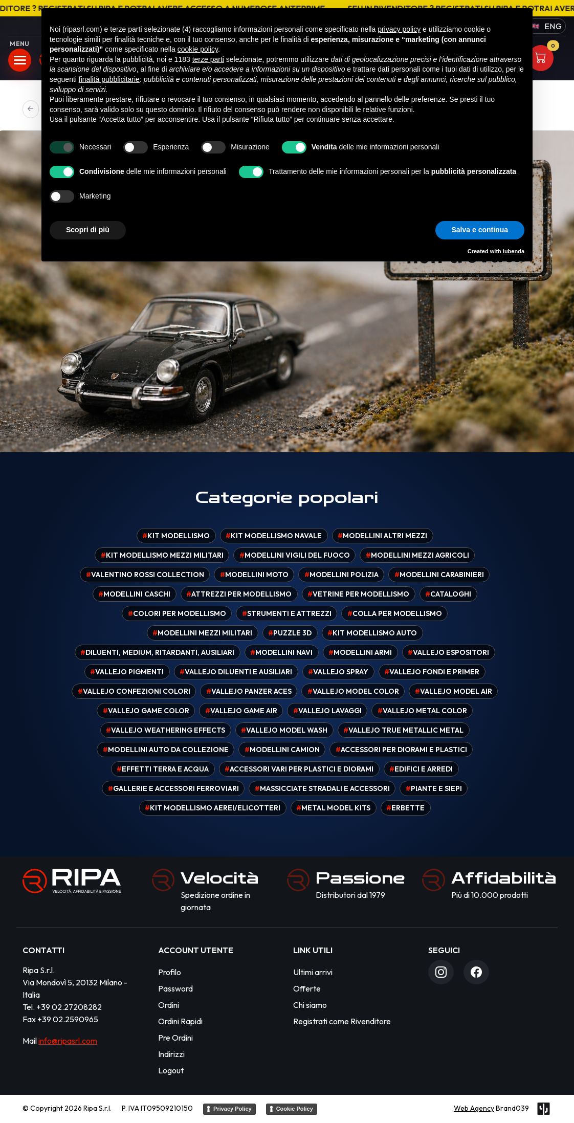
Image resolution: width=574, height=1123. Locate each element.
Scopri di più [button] (87, 230)
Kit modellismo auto (372, 632)
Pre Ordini (175, 1037)
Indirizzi (171, 1054)
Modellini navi (281, 652)
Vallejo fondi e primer (431, 671)
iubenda (513, 251)
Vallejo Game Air (241, 710)
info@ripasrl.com (67, 1041)
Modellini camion (282, 749)
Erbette (405, 807)
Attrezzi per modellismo (239, 594)
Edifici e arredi (421, 769)
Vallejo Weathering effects (165, 730)
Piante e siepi (434, 788)
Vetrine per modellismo (358, 594)
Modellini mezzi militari (202, 632)
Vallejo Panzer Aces (249, 691)
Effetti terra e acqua (163, 769)
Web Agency (474, 1108)
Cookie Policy (294, 1109)
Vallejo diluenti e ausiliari (236, 671)
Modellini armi (360, 652)
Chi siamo (310, 1005)
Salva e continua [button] (480, 230)
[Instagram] (441, 972)
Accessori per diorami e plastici (401, 749)
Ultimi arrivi (313, 972)
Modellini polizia (341, 574)
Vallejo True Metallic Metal (403, 730)
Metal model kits (333, 807)
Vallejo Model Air (453, 691)
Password (175, 988)
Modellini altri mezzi (382, 535)
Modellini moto (254, 574)
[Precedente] (31, 109)
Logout (171, 1070)
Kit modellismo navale (274, 535)
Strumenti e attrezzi (287, 613)
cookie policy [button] (198, 49)
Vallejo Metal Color (422, 710)
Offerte (307, 988)
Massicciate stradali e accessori (322, 788)
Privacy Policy (232, 1109)
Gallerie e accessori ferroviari (173, 788)
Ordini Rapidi (180, 1021)
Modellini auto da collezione (166, 749)
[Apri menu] (19, 60)
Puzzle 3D (290, 632)
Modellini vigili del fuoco (294, 555)
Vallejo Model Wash (284, 730)
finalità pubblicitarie (109, 79)
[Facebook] (476, 972)
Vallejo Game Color (146, 710)
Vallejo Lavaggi (327, 710)
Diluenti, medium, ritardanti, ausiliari (157, 652)
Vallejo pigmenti (127, 671)
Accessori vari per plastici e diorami (299, 769)
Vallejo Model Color (353, 691)
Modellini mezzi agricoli (417, 555)
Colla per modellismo (394, 613)
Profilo (169, 972)
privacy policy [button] (399, 29)
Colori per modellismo (177, 613)
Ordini (168, 1005)
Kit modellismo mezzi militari (162, 555)
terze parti (208, 59)
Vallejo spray (338, 671)
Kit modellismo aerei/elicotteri (212, 807)
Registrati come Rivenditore (342, 1021)
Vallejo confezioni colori (134, 691)
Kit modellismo (176, 535)
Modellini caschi (134, 594)
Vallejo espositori (448, 652)
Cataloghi (448, 594)
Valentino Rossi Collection (145, 574)
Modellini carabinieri (439, 574)
